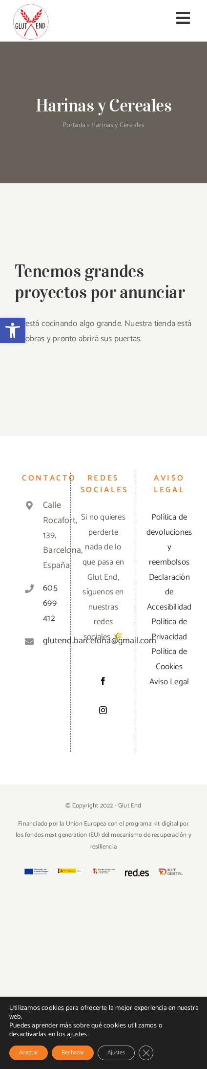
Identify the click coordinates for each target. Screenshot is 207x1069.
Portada (73, 125)
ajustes (77, 1034)
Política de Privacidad (169, 629)
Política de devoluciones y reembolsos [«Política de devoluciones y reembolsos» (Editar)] (169, 539)
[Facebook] (103, 681)
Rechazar (73, 1052)
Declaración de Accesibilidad (169, 592)
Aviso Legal (169, 682)
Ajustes (116, 1052)
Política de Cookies (169, 659)
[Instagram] (103, 710)
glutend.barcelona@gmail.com (48, 640)
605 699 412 (48, 603)
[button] (12, 330)
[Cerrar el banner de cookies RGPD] (146, 1053)
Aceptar (28, 1052)
